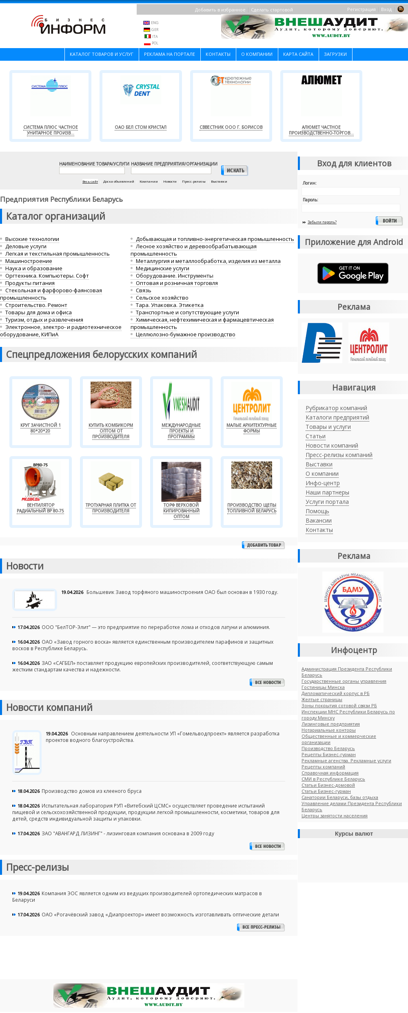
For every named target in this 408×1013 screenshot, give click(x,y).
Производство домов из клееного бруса (92, 791)
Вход (386, 9)
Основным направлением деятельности (120, 733)
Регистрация (361, 9)
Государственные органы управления (344, 681)
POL (155, 43)
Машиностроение (28, 261)
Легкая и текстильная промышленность (57, 253)
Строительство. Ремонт (36, 305)
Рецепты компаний (323, 767)
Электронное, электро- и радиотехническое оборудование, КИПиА (61, 330)
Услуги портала (327, 501)
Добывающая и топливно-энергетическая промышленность (215, 239)
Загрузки (335, 54)
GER (154, 29)
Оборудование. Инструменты (174, 275)
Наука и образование (33, 268)
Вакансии (319, 520)
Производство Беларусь (328, 748)
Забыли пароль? (322, 222)
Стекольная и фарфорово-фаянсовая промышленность (51, 294)
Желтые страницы (322, 699)
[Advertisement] (148, 961)
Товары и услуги (328, 426)
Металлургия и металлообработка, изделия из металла (208, 261)
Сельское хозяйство (162, 297)
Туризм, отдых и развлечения (44, 319)
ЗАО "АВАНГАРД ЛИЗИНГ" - (74, 833)
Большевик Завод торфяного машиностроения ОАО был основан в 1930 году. (182, 592)
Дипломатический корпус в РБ (336, 693)
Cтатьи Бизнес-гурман (326, 791)
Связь (143, 290)
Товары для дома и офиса (38, 312)
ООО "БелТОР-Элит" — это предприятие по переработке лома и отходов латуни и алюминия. (156, 627)
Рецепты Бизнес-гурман (329, 754)
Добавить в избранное (220, 10)
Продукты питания (30, 283)
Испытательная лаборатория (78, 805)
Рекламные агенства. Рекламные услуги (346, 760)
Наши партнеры (327, 492)
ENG (155, 22)
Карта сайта (298, 54)
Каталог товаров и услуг (101, 54)
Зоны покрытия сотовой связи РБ (339, 705)
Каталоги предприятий (337, 417)
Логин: (310, 183)
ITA (155, 36)
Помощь (317, 511)
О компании (257, 54)
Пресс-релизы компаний (339, 455)
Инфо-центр (323, 483)
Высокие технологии (32, 239)
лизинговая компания (134, 833)
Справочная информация (330, 773)
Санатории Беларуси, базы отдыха (340, 797)
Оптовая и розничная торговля (177, 283)
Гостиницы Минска (323, 687)
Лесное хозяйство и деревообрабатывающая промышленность (194, 250)
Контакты (218, 54)
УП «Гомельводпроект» (198, 733)
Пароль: (310, 200)
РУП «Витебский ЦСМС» (142, 805)
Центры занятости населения (335, 815)
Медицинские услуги (162, 268)
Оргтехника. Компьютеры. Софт (47, 275)
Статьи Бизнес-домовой (328, 785)
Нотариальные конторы (329, 730)
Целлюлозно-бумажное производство (185, 334)
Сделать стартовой (272, 10)
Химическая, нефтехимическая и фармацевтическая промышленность (202, 323)
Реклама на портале (169, 54)
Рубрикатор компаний (336, 408)
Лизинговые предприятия (331, 724)
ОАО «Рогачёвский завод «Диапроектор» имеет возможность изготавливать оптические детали (160, 914)
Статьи (316, 436)
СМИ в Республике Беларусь (333, 779)
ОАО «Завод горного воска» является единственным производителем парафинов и (145, 641)
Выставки (319, 464)
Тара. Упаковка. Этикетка (170, 305)
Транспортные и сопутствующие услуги (187, 312)
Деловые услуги (26, 246)
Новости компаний (332, 445)
